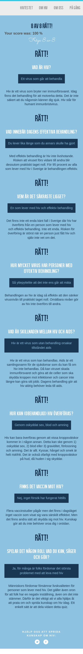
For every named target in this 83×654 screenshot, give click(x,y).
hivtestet (26, 7)
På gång (75, 7)
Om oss (58, 7)
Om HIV (43, 7)
